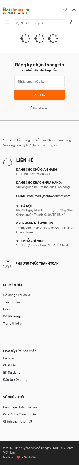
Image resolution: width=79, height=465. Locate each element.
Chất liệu (9, 365)
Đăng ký (39, 95)
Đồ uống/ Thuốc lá (16, 295)
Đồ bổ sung (11, 316)
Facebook (38, 108)
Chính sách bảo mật (17, 421)
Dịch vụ (8, 358)
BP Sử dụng (11, 372)
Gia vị (7, 309)
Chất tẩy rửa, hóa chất (19, 351)
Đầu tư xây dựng (15, 380)
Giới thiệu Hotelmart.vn (20, 407)
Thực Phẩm (11, 302)
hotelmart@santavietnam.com (48, 196)
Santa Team (31, 457)
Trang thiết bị (13, 323)
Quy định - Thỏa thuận (19, 414)
